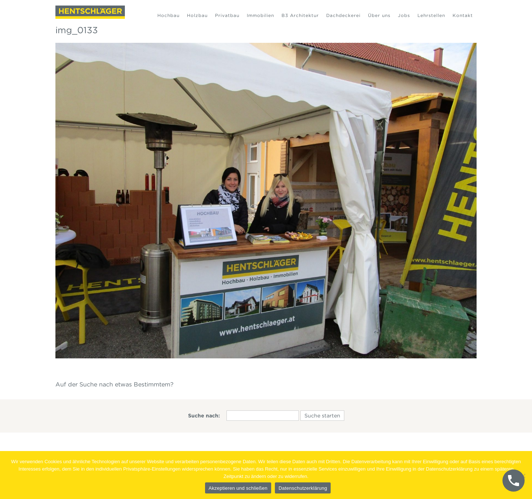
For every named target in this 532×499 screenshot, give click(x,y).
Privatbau (227, 15)
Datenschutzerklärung (303, 488)
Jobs (404, 15)
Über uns (379, 15)
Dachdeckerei (343, 15)
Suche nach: (204, 416)
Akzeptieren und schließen (238, 488)
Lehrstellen (431, 15)
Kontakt (463, 15)
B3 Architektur (300, 15)
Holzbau (197, 15)
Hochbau (168, 15)
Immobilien (260, 15)
